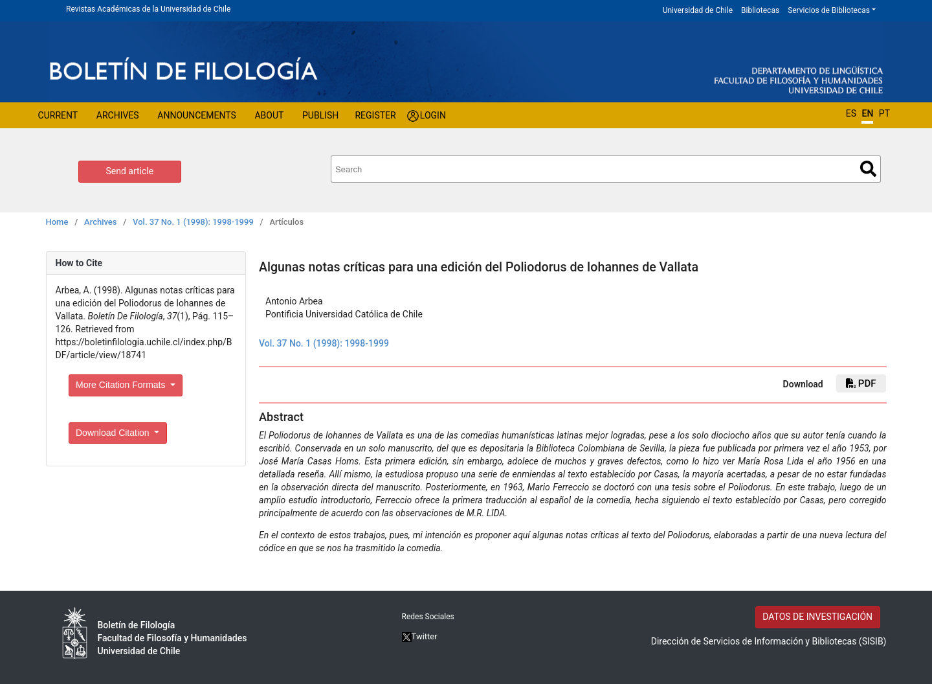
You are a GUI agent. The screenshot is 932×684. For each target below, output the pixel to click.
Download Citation (114, 433)
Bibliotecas (760, 10)
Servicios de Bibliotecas (829, 10)
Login (433, 115)
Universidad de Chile (698, 10)
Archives (117, 115)
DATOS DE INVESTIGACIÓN (817, 616)
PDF (861, 383)
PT (884, 113)
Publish (320, 115)
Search (868, 169)
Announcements (196, 115)
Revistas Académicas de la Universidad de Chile (148, 9)
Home (57, 222)
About (268, 115)
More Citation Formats (122, 385)
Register (375, 115)
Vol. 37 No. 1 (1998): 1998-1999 (193, 222)
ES (851, 113)
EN (867, 113)
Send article (130, 171)
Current (58, 115)
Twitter (420, 636)
